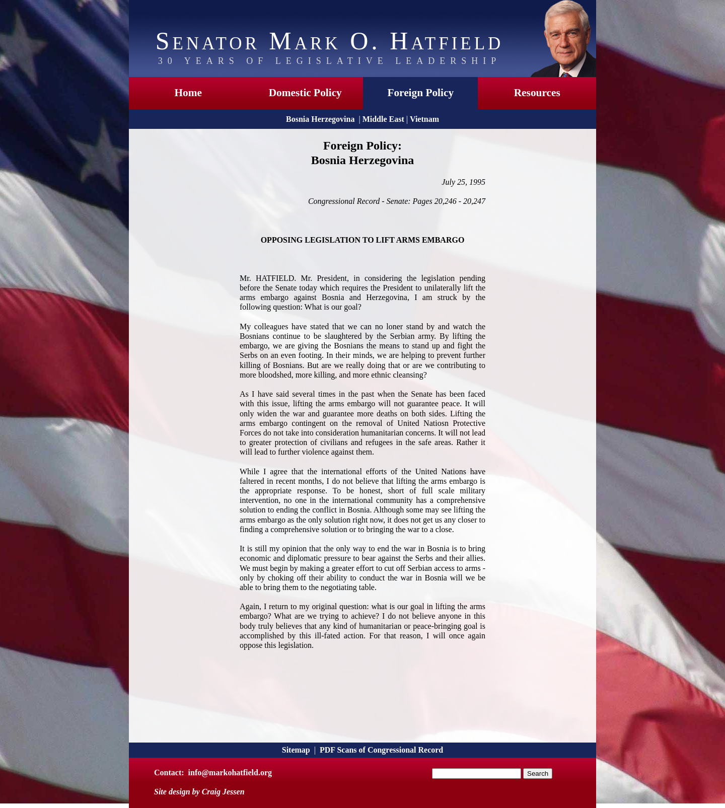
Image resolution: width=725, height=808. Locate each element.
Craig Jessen (223, 791)
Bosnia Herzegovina (320, 119)
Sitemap (296, 750)
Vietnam (424, 119)
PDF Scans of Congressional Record (381, 750)
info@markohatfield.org (230, 772)
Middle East (383, 119)
